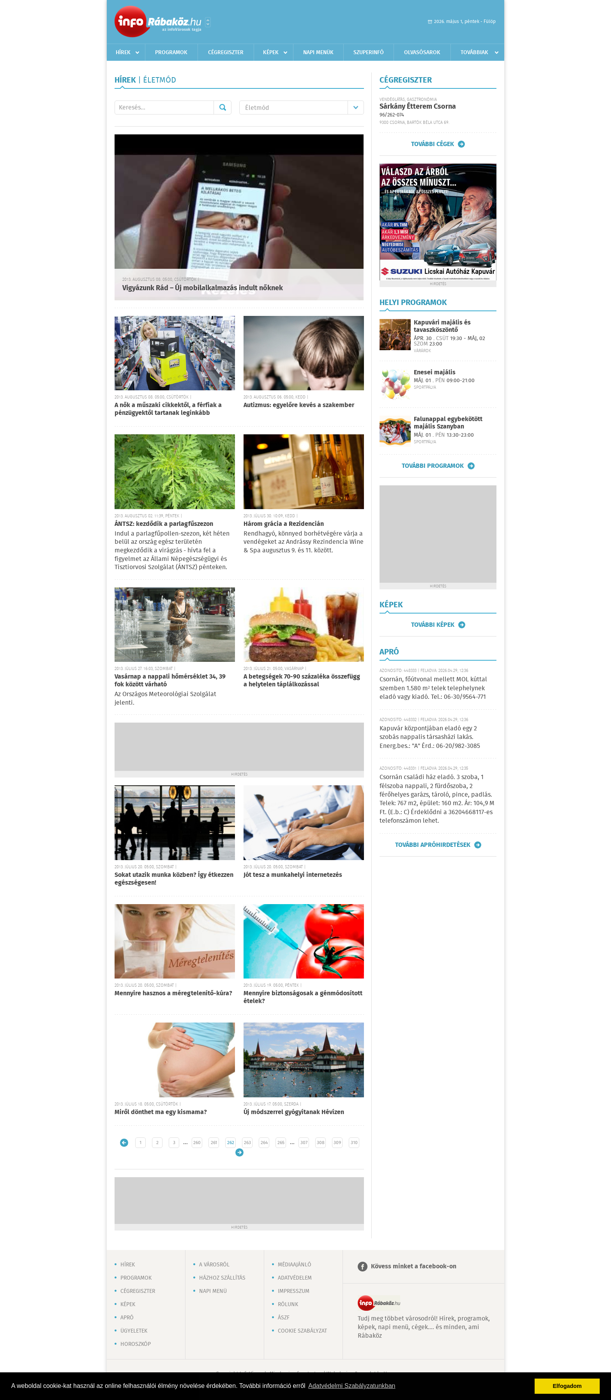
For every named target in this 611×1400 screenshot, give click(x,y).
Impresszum (293, 1291)
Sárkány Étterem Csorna (418, 106)
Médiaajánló (294, 1265)
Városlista (208, 22)
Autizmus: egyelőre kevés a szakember (299, 405)
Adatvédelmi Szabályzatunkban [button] (351, 1385)
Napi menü (213, 1291)
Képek (271, 52)
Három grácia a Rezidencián (284, 524)
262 (230, 1142)
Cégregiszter (226, 52)
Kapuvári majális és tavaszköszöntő (442, 326)
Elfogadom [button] (567, 1386)
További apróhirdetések (432, 844)
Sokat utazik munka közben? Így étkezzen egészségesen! (174, 879)
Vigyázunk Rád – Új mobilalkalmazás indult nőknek (202, 288)
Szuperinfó (368, 52)
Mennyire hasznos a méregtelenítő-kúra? (173, 993)
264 (264, 1142)
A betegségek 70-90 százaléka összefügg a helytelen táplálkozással (302, 680)
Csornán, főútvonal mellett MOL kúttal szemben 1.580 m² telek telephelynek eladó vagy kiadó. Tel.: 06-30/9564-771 (433, 688)
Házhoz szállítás (222, 1278)
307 (303, 1142)
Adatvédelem (295, 1278)
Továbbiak (474, 52)
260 (197, 1142)
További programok (433, 465)
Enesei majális (435, 372)
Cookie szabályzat (302, 1331)
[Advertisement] (239, 746)
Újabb (124, 1143)
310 (354, 1142)
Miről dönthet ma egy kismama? (161, 1112)
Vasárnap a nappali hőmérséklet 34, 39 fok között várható (170, 680)
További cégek (432, 144)
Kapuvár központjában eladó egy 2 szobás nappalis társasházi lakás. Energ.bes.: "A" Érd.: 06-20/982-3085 (430, 737)
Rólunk (288, 1304)
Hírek (123, 52)
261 (214, 1142)
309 (337, 1142)
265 (280, 1142)
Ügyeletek (133, 1331)
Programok (171, 52)
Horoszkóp (135, 1344)
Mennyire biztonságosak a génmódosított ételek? (303, 997)
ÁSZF (284, 1318)
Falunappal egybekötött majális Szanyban (448, 423)
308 (321, 1142)
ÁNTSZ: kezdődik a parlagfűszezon (164, 524)
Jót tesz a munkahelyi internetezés (293, 875)
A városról (214, 1265)
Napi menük (318, 52)
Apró (127, 1318)
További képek (432, 624)
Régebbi (239, 1152)
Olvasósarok (422, 52)
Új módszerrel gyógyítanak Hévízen (294, 1112)
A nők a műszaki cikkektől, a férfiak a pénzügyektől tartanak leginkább (168, 409)
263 (247, 1142)
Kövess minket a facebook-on (413, 1266)
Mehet (222, 108)
